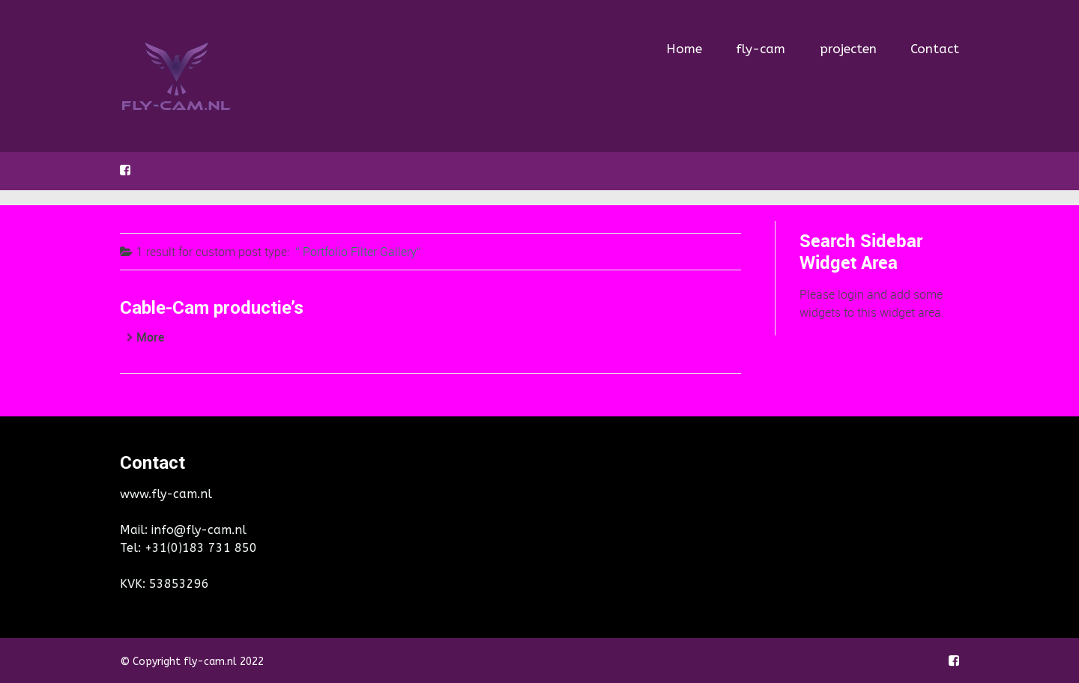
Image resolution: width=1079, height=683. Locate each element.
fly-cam (760, 48)
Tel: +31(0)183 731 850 (188, 548)
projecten (848, 48)
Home (684, 44)
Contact (934, 48)
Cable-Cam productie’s (211, 307)
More (150, 337)
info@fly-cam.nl (199, 530)
